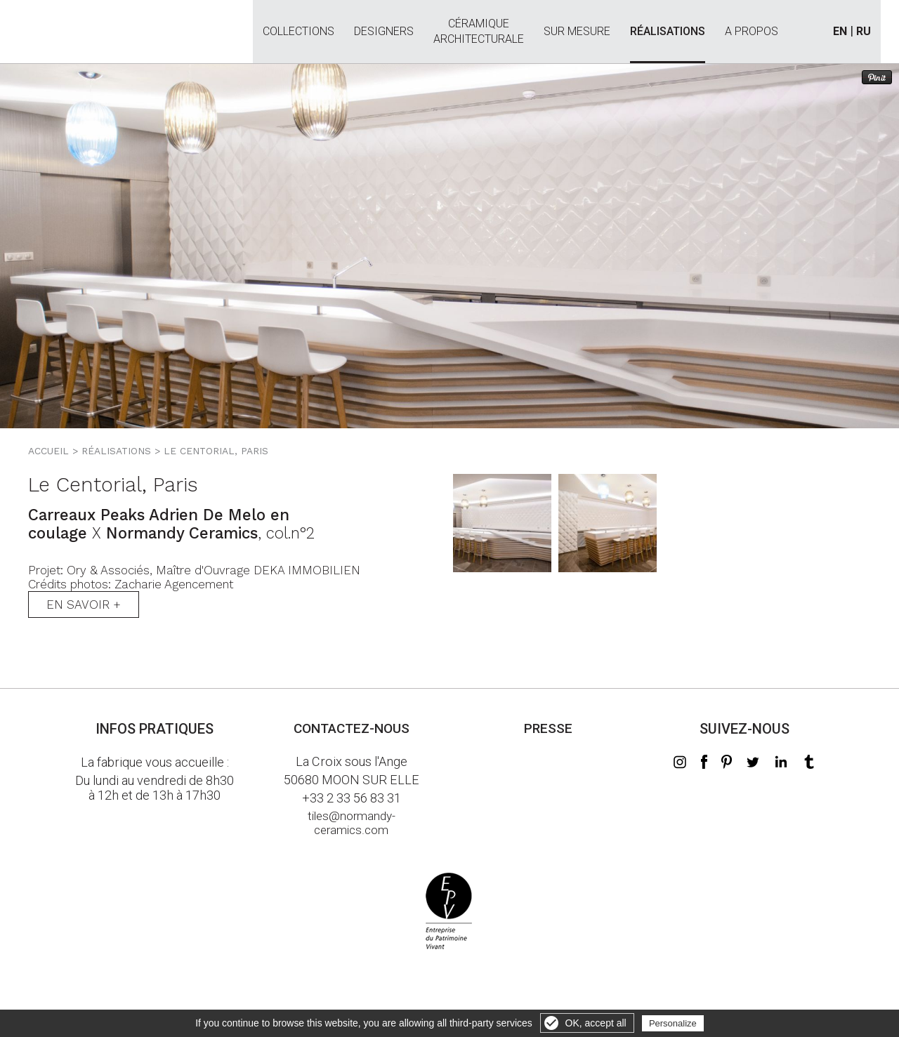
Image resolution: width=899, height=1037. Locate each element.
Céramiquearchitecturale (478, 23)
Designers (384, 31)
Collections (298, 31)
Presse (548, 728)
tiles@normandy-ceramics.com (351, 823)
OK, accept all (595, 1023)
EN (840, 31)
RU (863, 31)
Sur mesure (577, 31)
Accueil (48, 450)
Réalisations (667, 31)
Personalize (673, 1023)
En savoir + (83, 604)
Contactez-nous (351, 728)
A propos (751, 31)
